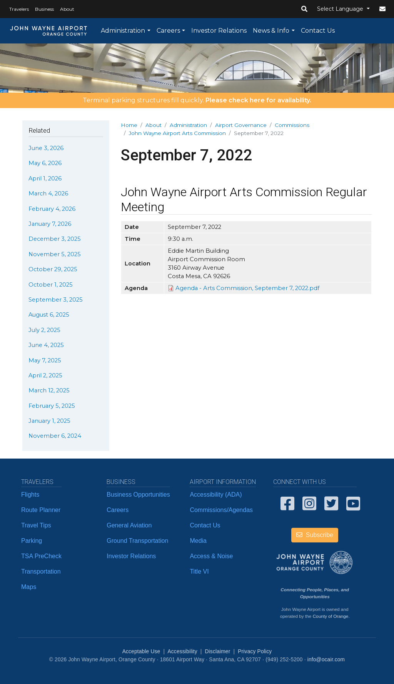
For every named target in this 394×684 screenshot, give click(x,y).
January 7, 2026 (49, 223)
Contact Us (318, 30)
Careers (168, 30)
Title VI (199, 571)
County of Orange (331, 616)
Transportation (41, 571)
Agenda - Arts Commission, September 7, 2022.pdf (247, 288)
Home (129, 125)
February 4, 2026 (51, 208)
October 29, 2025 (52, 269)
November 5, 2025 (54, 254)
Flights (30, 494)
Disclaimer (217, 651)
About (67, 9)
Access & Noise (211, 556)
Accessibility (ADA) (216, 494)
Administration (123, 30)
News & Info (271, 30)
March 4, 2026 (48, 193)
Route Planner (40, 510)
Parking (31, 540)
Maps (28, 587)
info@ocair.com (326, 659)
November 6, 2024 (54, 435)
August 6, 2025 (48, 314)
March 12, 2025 (49, 390)
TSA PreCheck (41, 556)
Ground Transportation (137, 540)
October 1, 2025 (50, 284)
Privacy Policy (255, 651)
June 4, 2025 (46, 345)
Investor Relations (219, 30)
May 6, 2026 (45, 163)
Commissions (292, 125)
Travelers (19, 9)
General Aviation (129, 525)
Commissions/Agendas (221, 510)
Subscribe (314, 535)
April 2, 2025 (45, 375)
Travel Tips (36, 525)
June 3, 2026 (45, 148)
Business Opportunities (138, 494)
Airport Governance (241, 125)
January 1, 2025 (49, 420)
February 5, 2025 (51, 405)
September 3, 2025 (55, 299)
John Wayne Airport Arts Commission (177, 133)
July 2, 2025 (44, 330)
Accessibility (182, 651)
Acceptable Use (141, 651)
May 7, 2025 (44, 360)
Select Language (341, 8)
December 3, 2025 (54, 238)
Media (198, 540)
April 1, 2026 (45, 178)
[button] (304, 9)
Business (44, 9)
